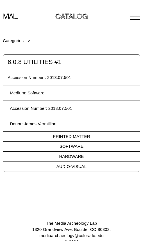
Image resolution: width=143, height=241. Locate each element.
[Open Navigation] (135, 16)
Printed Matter (71, 136)
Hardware (71, 156)
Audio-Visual (71, 166)
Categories (13, 40)
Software (71, 146)
